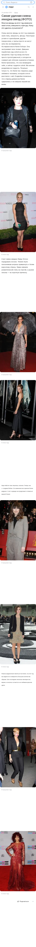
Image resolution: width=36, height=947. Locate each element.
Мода (16, 12)
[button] (18, 118)
